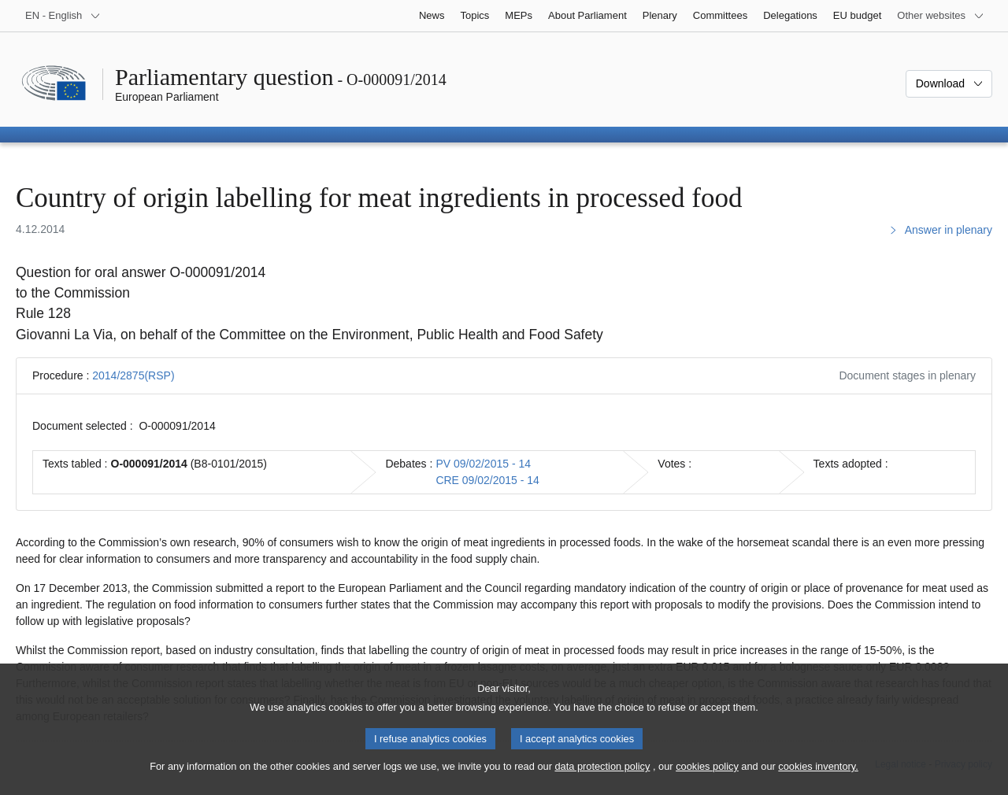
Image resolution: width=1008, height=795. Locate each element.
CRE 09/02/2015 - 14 (487, 480)
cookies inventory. (818, 780)
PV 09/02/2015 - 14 (483, 463)
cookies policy (707, 780)
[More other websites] (940, 15)
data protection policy (602, 780)
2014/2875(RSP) (133, 375)
